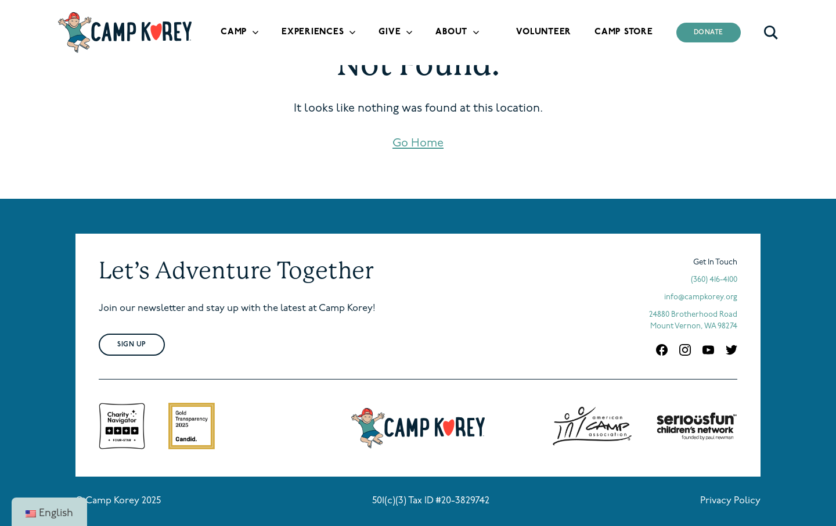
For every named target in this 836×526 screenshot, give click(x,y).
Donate (709, 32)
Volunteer (543, 32)
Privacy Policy (730, 501)
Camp (234, 32)
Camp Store (623, 32)
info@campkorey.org (700, 297)
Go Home (418, 143)
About (451, 32)
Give (390, 32)
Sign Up (131, 344)
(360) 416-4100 (714, 280)
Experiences (313, 32)
